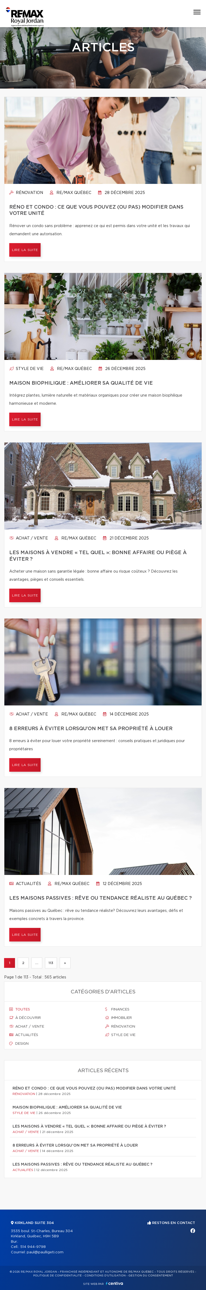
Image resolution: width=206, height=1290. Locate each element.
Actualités (25, 884)
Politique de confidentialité (57, 1275)
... (36, 963)
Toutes (19, 1009)
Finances (117, 1009)
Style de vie (26, 369)
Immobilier (118, 1018)
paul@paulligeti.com (45, 1252)
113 (51, 963)
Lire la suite (25, 250)
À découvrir (25, 1018)
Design (19, 1044)
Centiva (114, 1283)
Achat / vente (28, 538)
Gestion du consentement (150, 1275)
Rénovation (26, 193)
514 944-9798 (33, 1247)
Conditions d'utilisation (105, 1275)
